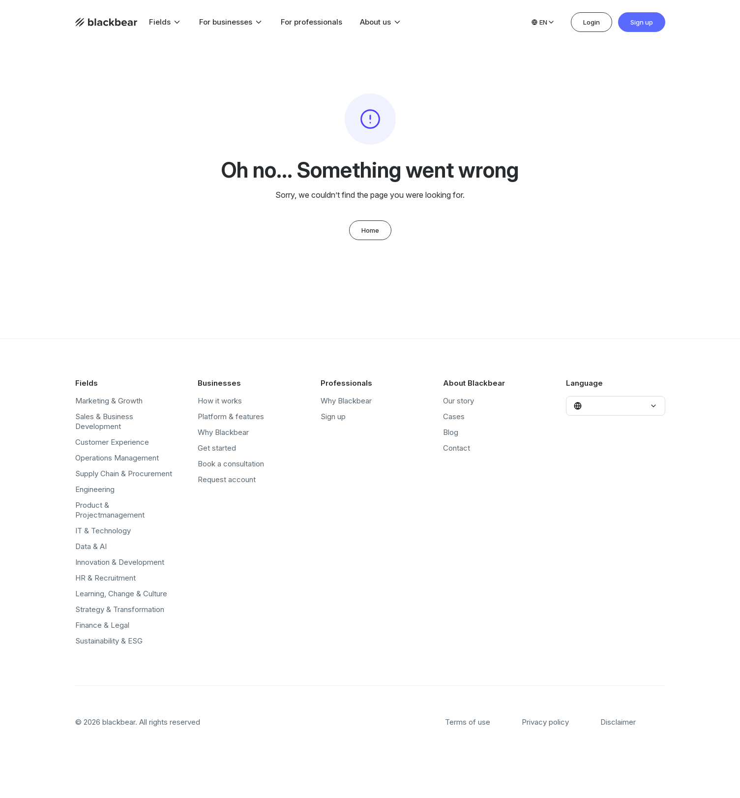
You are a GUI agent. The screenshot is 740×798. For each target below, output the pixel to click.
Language (584, 383)
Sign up (641, 22)
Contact (456, 448)
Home (370, 230)
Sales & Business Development (104, 421)
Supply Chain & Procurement (123, 473)
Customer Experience (112, 442)
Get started (217, 448)
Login (591, 22)
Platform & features (231, 416)
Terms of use (467, 722)
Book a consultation (231, 463)
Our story (458, 400)
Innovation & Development (119, 562)
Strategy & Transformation (119, 609)
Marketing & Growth (109, 400)
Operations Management (117, 457)
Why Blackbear (223, 432)
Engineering (95, 489)
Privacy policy (545, 722)
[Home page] (106, 22)
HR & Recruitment (105, 578)
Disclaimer (618, 722)
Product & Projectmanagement (110, 510)
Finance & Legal (102, 625)
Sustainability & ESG (109, 640)
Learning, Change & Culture (121, 593)
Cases (454, 416)
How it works (220, 400)
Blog (450, 432)
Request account (227, 479)
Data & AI (91, 546)
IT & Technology (103, 530)
